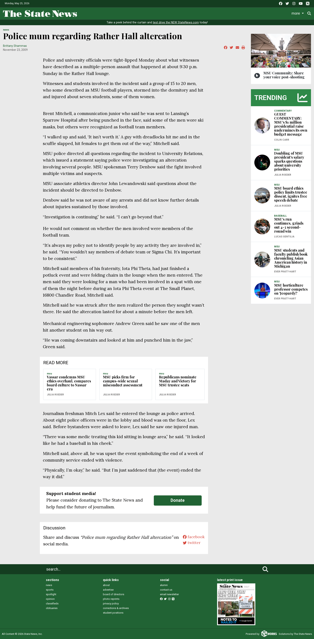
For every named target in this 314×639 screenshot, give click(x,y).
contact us (166, 589)
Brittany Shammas (15, 45)
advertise (108, 589)
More (280, 13)
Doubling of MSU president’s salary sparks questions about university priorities (289, 161)
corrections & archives (116, 608)
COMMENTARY (283, 110)
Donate (298, 13)
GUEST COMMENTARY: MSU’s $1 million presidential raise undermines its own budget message (290, 124)
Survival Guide (179, 13)
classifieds (52, 603)
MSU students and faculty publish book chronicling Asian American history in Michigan (291, 258)
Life (138, 13)
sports (49, 589)
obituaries (51, 608)
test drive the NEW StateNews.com (176, 22)
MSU (49, 373)
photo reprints (111, 598)
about (106, 585)
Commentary (206, 13)
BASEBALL (280, 215)
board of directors (113, 594)
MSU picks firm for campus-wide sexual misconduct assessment (122, 381)
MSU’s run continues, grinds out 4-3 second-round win (288, 225)
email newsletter (169, 594)
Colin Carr (281, 139)
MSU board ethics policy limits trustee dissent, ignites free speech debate (290, 194)
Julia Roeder (55, 394)
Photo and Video (257, 13)
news (49, 585)
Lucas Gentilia (284, 236)
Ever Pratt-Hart (285, 271)
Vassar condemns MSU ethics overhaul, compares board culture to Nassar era (69, 383)
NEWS (6, 29)
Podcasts (232, 13)
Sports (155, 13)
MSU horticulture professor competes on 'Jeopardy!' (291, 289)
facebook (193, 537)
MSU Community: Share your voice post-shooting (284, 75)
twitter (190, 544)
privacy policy (111, 603)
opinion (50, 598)
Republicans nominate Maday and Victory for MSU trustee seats (177, 381)
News (123, 13)
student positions (113, 612)
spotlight (51, 594)
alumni (164, 585)
